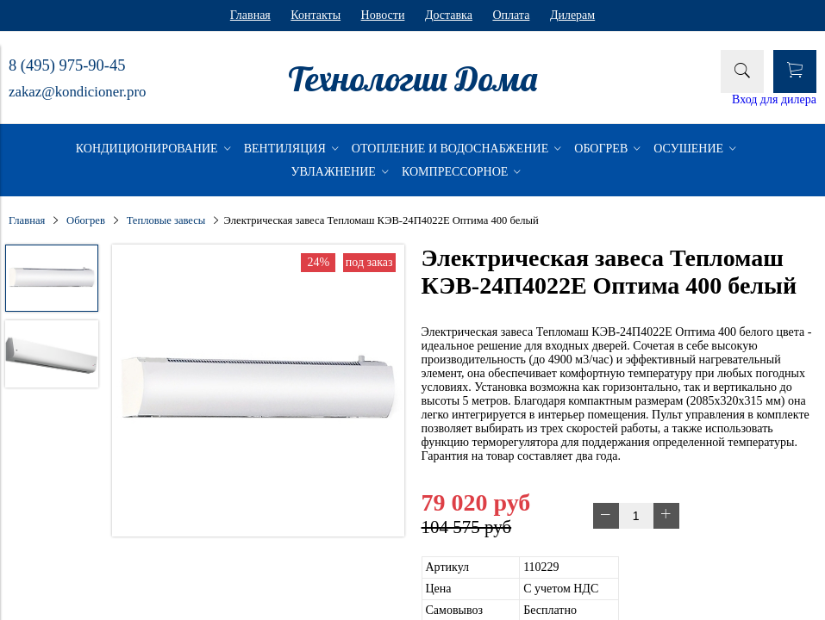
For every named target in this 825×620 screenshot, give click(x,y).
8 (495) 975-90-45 (67, 65)
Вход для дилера (774, 99)
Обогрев (85, 220)
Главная (250, 15)
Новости (383, 15)
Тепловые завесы (166, 220)
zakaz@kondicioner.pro (77, 92)
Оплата (510, 15)
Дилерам (572, 15)
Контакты (316, 15)
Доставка (448, 15)
